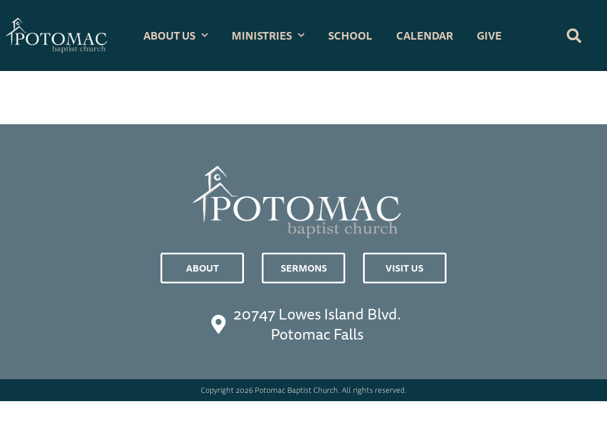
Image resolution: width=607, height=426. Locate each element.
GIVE (489, 35)
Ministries (268, 36)
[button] (574, 35)
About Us (175, 36)
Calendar (424, 35)
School (350, 35)
